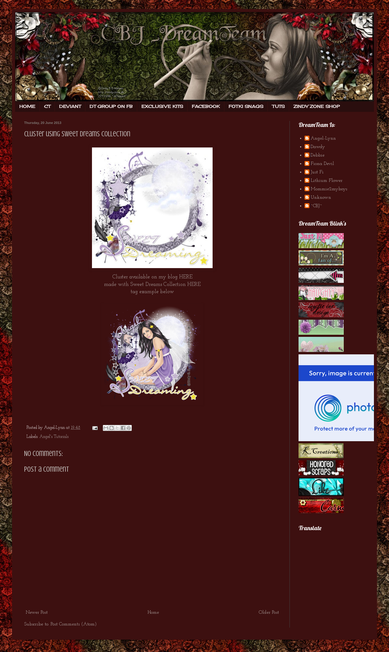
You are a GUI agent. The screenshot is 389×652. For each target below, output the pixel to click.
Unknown (321, 197)
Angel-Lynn (323, 138)
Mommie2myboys (329, 189)
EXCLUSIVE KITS (162, 106)
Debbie (317, 155)
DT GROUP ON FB (111, 106)
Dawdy (318, 146)
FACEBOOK (206, 106)
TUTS (278, 106)
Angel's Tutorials (54, 437)
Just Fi (317, 172)
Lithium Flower (327, 180)
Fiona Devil (322, 163)
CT (47, 106)
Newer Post (37, 612)
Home (153, 612)
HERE (185, 277)
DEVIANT (70, 106)
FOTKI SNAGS (246, 106)
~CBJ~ (316, 206)
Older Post (269, 612)
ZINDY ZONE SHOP (316, 106)
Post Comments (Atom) (74, 624)
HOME (27, 106)
